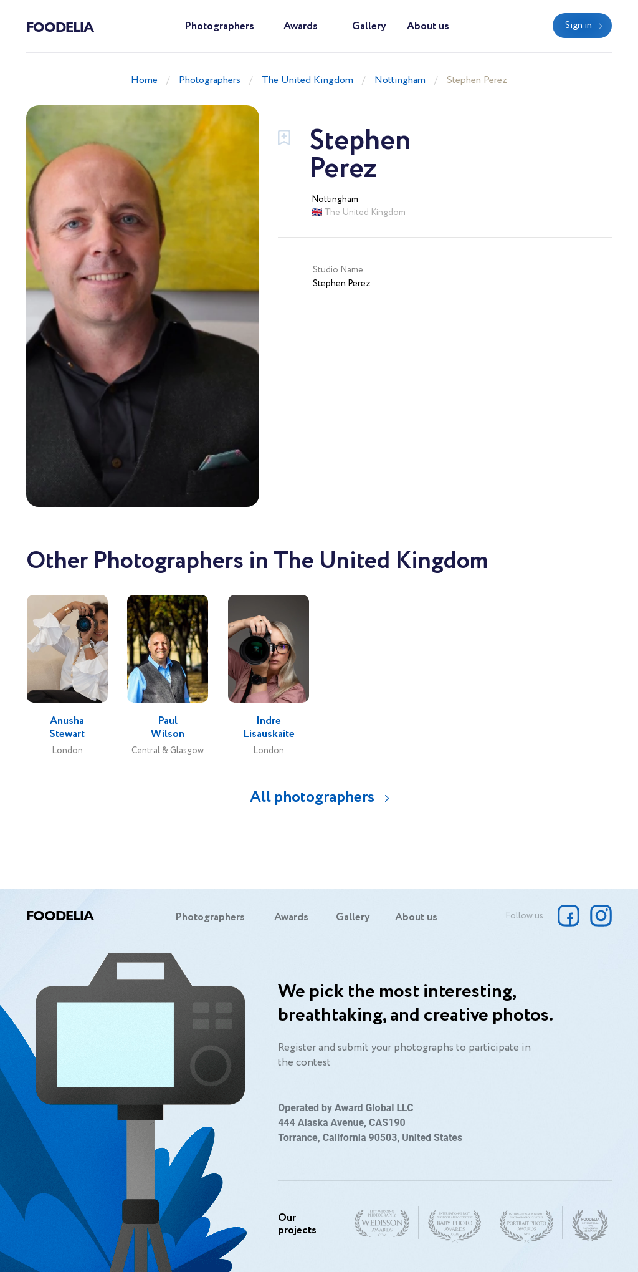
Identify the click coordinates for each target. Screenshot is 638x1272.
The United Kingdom (307, 80)
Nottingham (400, 80)
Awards (300, 26)
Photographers (219, 26)
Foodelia (59, 26)
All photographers (312, 797)
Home (144, 80)
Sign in (578, 25)
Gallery (369, 26)
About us (428, 26)
